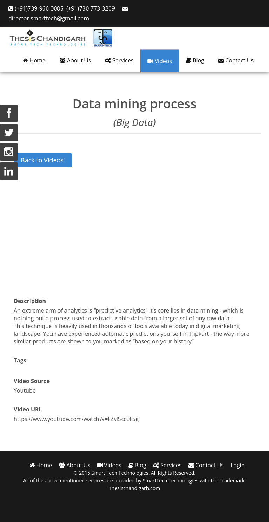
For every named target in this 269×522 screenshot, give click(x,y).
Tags (20, 360)
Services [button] (119, 60)
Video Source (32, 381)
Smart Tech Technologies (120, 472)
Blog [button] (195, 60)
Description (30, 301)
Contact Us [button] (236, 60)
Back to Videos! (43, 160)
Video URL (28, 409)
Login (237, 465)
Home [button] (34, 60)
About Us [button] (75, 60)
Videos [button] (159, 61)
